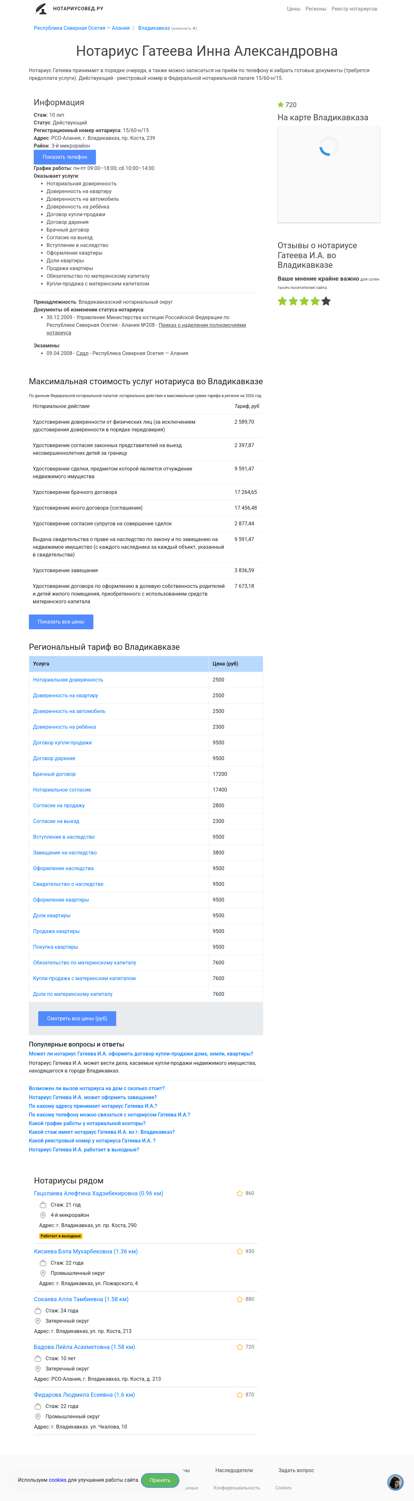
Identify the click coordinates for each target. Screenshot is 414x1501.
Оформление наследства (63, 868)
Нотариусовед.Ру (78, 9)
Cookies (283, 1487)
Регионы (316, 9)
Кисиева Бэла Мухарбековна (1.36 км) (86, 1251)
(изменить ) (184, 28)
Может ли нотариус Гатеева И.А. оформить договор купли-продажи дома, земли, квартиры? (141, 1054)
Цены (293, 9)
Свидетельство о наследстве (68, 884)
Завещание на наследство (65, 853)
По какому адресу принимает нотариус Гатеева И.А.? (93, 1106)
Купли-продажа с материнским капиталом (84, 978)
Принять (160, 1480)
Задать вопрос (296, 1470)
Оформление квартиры (61, 900)
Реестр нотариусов (354, 9)
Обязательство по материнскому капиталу (84, 963)
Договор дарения (54, 758)
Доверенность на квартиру (65, 695)
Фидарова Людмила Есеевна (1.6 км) (84, 1394)
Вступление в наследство (64, 837)
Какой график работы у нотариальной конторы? (87, 1123)
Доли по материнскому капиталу (73, 994)
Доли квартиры (52, 915)
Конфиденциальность (237, 1487)
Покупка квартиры (55, 947)
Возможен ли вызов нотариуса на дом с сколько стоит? (97, 1088)
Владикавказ (154, 28)
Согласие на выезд (56, 821)
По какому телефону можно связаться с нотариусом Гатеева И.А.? (109, 1115)
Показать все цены (61, 622)
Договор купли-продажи (62, 743)
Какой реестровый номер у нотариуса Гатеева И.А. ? (92, 1141)
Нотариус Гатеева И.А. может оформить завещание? (93, 1097)
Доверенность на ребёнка (64, 727)
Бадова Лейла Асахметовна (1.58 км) (84, 1347)
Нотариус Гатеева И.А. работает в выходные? (84, 1150)
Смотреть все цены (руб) (77, 1018)
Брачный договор (54, 774)
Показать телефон (65, 157)
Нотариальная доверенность (68, 680)
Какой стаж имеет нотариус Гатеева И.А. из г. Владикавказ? (102, 1132)
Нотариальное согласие (62, 790)
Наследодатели (234, 1470)
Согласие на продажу (59, 805)
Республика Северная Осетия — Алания (82, 28)
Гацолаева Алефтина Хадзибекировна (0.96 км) (98, 1193)
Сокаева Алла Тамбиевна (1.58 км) (81, 1299)
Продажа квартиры (56, 931)
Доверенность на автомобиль (69, 711)
